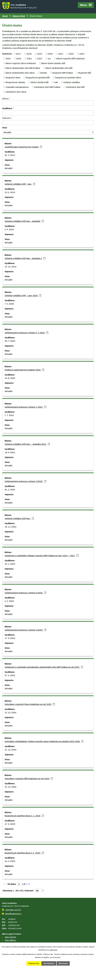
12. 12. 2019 (10, 266)
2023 (81, 53)
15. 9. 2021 (10, 452)
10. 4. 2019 (10, 192)
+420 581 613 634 (13, 909)
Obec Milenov (10, 940)
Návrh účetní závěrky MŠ (53, 63)
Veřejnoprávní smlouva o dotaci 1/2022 (25, 481)
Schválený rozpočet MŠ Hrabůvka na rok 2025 (29, 778)
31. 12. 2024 (10, 712)
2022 (71, 53)
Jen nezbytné (49, 963)
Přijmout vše (34, 963)
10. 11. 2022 (10, 526)
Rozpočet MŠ (84, 72)
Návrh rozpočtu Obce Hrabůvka (21, 63)
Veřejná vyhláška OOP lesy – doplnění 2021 (27, 443)
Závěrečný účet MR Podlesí (47, 86)
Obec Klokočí (10, 936)
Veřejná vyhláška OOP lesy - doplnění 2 (25, 258)
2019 (39, 53)
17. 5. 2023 (10, 637)
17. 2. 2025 (10, 823)
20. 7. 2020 (10, 340)
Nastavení (63, 963)
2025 (18, 58)
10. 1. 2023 (10, 563)
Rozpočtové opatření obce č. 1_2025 (24, 815)
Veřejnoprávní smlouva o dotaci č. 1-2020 (26, 332)
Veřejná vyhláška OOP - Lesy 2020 (23, 295)
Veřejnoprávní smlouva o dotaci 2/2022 (25, 592)
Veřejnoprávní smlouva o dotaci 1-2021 (25, 406)
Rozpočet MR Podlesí (62, 72)
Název (5, 98)
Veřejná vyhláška (71, 82)
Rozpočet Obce (13, 77)
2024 (8, 58)
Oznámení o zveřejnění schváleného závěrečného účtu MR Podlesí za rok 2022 (44, 666)
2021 (60, 53)
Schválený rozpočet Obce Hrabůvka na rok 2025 (30, 704)
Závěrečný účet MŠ (75, 86)
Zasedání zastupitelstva (17, 86)
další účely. (54, 950)
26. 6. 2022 (10, 489)
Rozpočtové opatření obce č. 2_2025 (24, 852)
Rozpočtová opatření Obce (68, 77)
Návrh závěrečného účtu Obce (20, 72)
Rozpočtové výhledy (15, 82)
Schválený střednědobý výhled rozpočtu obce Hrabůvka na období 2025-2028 (44, 741)
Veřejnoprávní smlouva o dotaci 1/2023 (25, 629)
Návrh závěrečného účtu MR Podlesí (23, 67)
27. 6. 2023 (10, 675)
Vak (56, 82)
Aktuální (8, 168)
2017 (18, 53)
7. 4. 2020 (9, 303)
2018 (29, 53)
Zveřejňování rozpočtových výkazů (23, 146)
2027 (39, 58)
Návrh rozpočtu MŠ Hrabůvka (70, 58)
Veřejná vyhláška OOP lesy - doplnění (24, 220)
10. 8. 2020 (10, 377)
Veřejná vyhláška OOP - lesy (20, 183)
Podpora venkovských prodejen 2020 (24, 369)
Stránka (12, 883)
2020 (50, 53)
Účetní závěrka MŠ (39, 82)
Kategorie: (7, 53)
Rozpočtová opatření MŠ (38, 77)
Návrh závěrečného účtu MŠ (59, 67)
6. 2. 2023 (9, 600)
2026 (29, 58)
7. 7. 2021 (9, 414)
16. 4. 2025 (10, 860)
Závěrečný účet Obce (16, 91)
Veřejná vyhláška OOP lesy (19, 518)
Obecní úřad (18, 15)
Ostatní (43, 72)
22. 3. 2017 (10, 154)
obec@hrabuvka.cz (13, 913)
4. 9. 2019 (9, 229)
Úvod (5, 15)
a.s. (49, 58)
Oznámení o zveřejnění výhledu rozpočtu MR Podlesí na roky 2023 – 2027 (41, 555)
